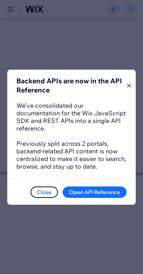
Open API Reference (94, 192)
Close (44, 192)
